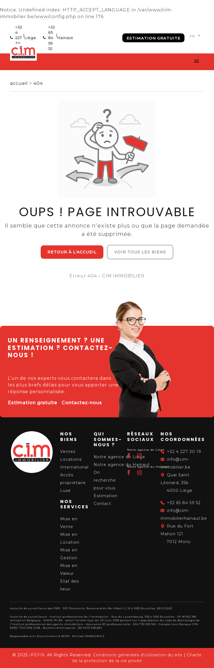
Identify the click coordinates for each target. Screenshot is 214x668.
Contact (102, 503)
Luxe (65, 490)
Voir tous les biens (140, 252)
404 (38, 83)
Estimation (106, 495)
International (74, 467)
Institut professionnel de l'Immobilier (79, 616)
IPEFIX (37, 654)
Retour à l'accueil (72, 252)
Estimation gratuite (153, 38)
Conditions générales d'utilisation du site (138, 654)
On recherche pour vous (105, 480)
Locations (71, 459)
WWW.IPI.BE (53, 620)
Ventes (68, 451)
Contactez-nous (82, 402)
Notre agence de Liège (119, 456)
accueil (19, 83)
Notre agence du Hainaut (122, 464)
